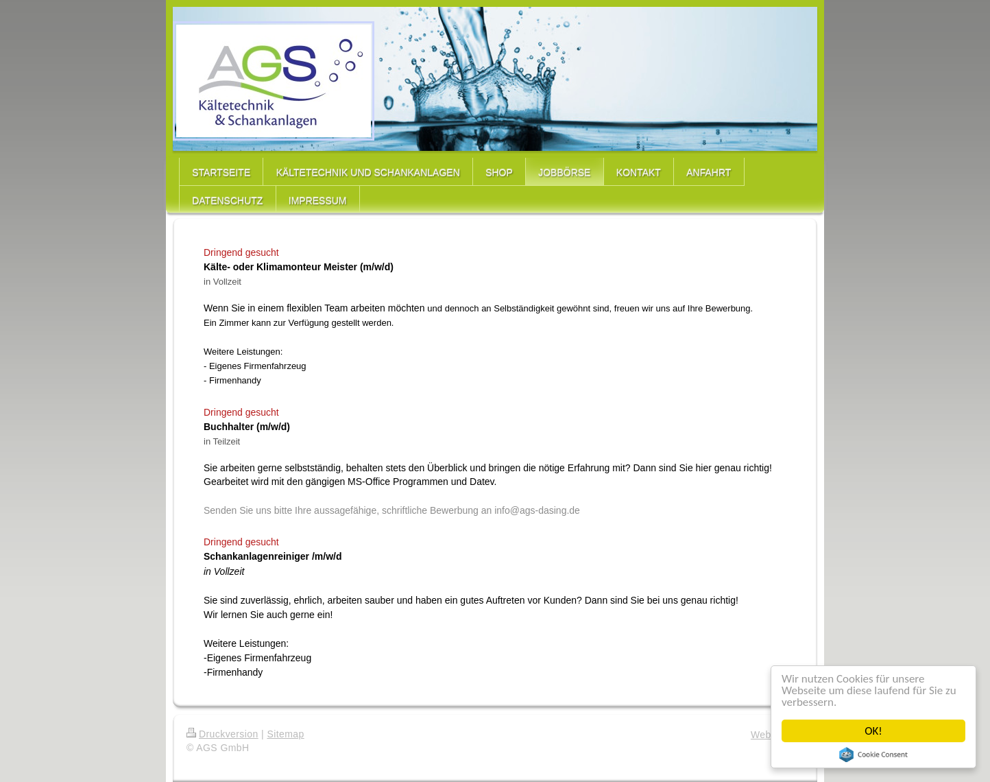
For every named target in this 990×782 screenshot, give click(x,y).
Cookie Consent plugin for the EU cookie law (873, 754)
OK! (873, 731)
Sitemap (285, 733)
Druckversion (222, 733)
